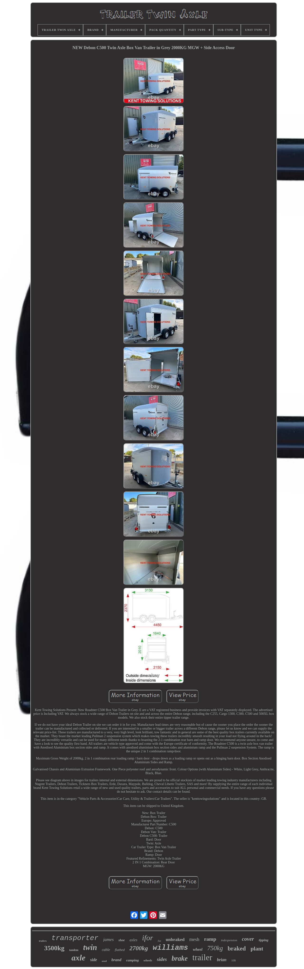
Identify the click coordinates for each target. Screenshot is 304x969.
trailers (43, 940)
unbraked (175, 939)
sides (162, 959)
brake (179, 958)
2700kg (138, 948)
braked (237, 948)
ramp (210, 939)
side (93, 959)
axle (78, 957)
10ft (233, 960)
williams (170, 948)
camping (132, 960)
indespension (229, 940)
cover (248, 939)
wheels (147, 960)
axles (133, 940)
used (104, 961)
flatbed (120, 950)
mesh (194, 939)
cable (106, 950)
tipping (263, 940)
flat (159, 941)
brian (222, 959)
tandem (73, 950)
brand (116, 960)
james (108, 939)
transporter (74, 938)
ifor (147, 937)
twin (90, 947)
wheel (198, 949)
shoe (122, 940)
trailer (202, 957)
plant (257, 949)
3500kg (54, 948)
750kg (215, 948)
